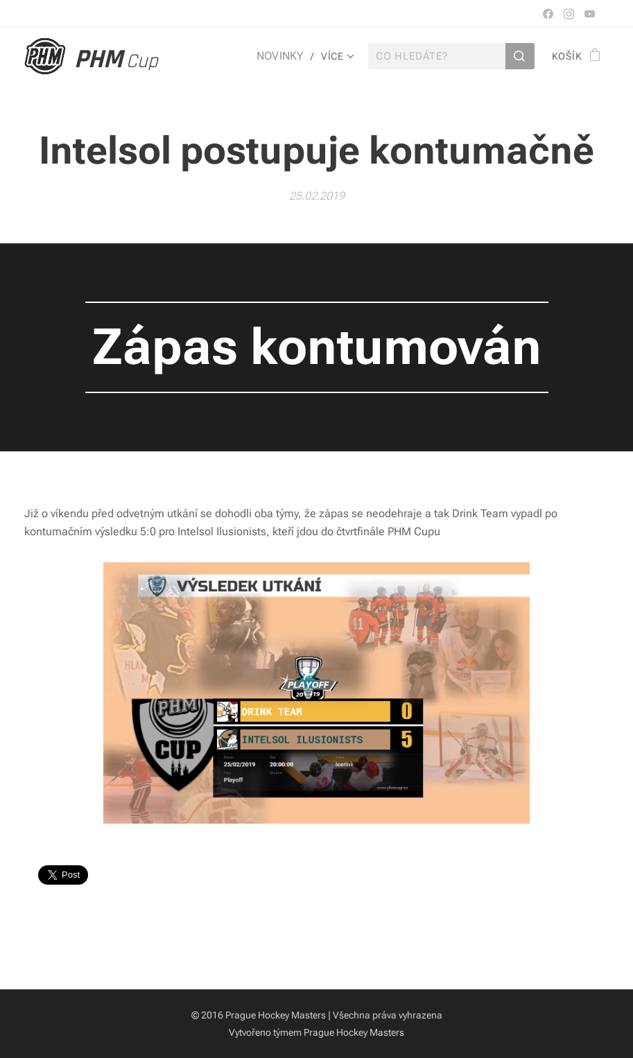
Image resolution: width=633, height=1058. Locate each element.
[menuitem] (285, 56)
